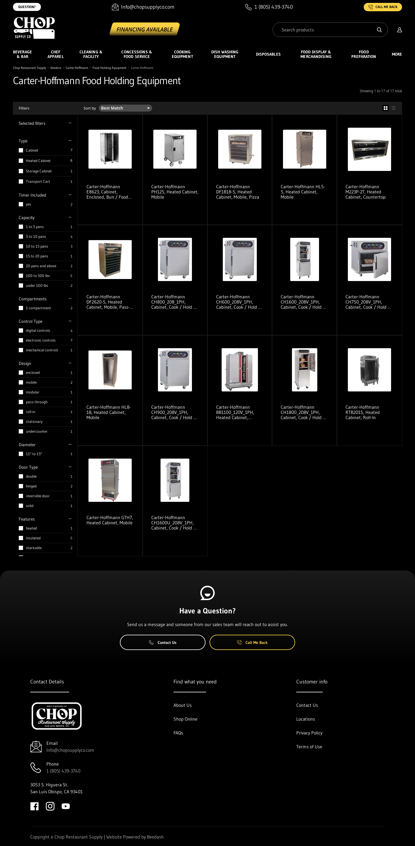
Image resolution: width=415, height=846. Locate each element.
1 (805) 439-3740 (63, 771)
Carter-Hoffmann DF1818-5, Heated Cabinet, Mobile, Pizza (237, 191)
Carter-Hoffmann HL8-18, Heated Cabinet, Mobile (108, 412)
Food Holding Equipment (110, 68)
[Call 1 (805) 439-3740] (269, 7)
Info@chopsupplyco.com (70, 750)
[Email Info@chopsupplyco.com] (143, 7)
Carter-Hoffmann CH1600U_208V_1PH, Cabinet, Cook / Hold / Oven (173, 522)
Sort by (90, 108)
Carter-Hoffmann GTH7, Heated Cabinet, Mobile (109, 520)
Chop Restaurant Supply (29, 68)
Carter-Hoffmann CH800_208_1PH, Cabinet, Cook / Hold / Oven (173, 302)
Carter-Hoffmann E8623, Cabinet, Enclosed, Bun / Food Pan (107, 191)
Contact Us (162, 642)
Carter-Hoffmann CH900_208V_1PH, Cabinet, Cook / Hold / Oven (173, 412)
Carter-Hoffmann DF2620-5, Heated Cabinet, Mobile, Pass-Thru (108, 302)
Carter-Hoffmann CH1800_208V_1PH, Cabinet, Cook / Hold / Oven (303, 412)
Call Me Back (382, 7)
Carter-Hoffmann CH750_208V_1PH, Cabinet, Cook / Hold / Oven (368, 302)
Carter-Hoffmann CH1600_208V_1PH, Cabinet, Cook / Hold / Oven (303, 302)
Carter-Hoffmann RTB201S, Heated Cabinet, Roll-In (363, 412)
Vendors (55, 68)
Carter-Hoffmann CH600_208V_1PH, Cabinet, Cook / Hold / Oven (238, 302)
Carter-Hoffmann (77, 68)
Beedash (155, 837)
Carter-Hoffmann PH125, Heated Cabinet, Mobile (175, 191)
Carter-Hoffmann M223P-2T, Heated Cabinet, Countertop (366, 191)
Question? (27, 7)
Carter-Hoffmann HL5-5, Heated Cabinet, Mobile (303, 191)
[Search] (330, 29)
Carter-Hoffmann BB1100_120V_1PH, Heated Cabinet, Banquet (235, 412)
